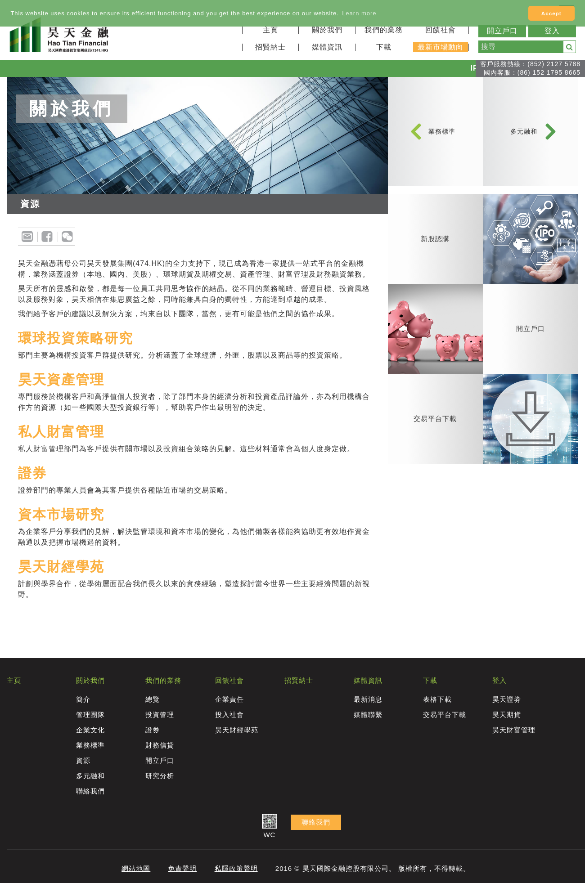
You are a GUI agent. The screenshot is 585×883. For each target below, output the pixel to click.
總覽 (152, 699)
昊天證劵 (506, 699)
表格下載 (437, 699)
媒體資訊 (327, 47)
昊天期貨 (506, 714)
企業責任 (229, 699)
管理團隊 (90, 714)
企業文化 (90, 730)
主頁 (270, 30)
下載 (384, 47)
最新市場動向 (441, 47)
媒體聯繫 (368, 714)
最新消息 (368, 699)
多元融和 (523, 135)
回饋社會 (440, 30)
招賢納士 (270, 47)
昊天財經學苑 (236, 730)
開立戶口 (502, 31)
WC (269, 826)
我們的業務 (383, 30)
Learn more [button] (359, 13)
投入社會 (229, 714)
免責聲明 (182, 868)
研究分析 (159, 776)
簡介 (83, 699)
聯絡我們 (90, 791)
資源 (83, 760)
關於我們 (327, 30)
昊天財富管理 (514, 730)
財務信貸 (159, 745)
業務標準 (441, 135)
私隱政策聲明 (236, 868)
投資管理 (159, 714)
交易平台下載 (444, 714)
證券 (152, 730)
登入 (552, 31)
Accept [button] (551, 13)
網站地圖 (136, 868)
